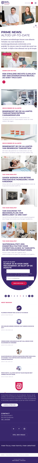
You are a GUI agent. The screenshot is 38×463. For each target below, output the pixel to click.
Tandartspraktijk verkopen (22, 448)
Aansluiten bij (10, 405)
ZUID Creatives (15, 460)
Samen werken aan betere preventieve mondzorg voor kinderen (18, 179)
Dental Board (34, 448)
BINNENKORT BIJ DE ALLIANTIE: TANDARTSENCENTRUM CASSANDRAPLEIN (17, 113)
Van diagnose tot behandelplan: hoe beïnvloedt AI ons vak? (14, 213)
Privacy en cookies (24, 454)
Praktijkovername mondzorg (7, 450)
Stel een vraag (19, 435)
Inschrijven (18, 283)
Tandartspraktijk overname (7, 448)
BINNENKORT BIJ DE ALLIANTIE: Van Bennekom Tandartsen (17, 147)
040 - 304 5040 (5, 419)
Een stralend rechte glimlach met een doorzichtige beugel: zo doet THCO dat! (19, 76)
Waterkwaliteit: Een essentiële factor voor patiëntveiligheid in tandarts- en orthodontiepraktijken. (18, 247)
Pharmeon (23, 460)
